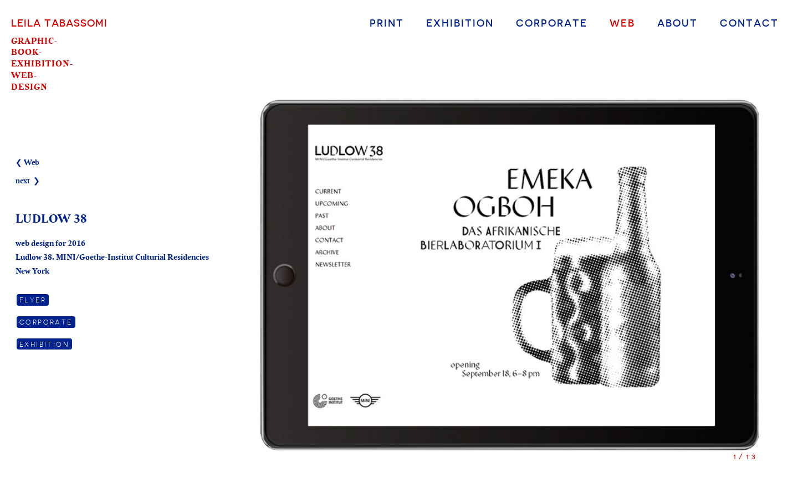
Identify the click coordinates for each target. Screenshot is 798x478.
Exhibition (460, 22)
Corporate (551, 22)
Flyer (32, 300)
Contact (749, 22)
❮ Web (27, 163)
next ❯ (28, 181)
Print (387, 22)
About (677, 22)
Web (622, 22)
